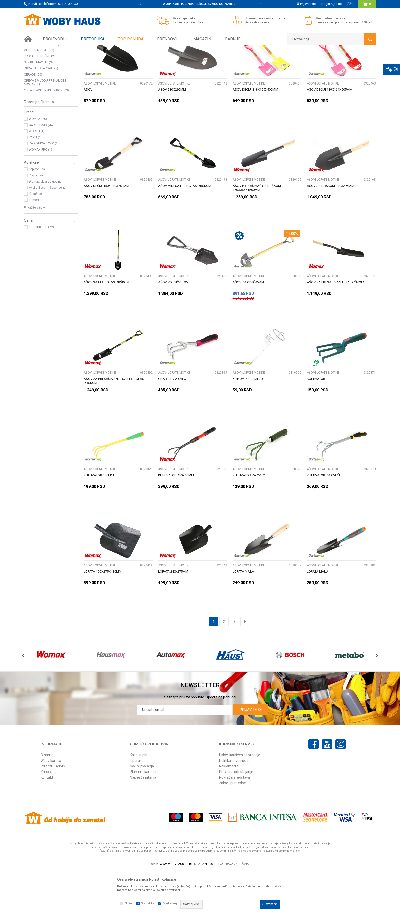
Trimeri (34, 245)
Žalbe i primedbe (232, 828)
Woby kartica (51, 805)
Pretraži (197, 58)
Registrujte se (331, 4)
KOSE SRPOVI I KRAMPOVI (45, 76)
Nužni (129, 903)
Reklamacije (229, 811)
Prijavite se (251, 755)
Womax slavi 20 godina (45, 226)
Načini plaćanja (142, 811)
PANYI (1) (35, 182)
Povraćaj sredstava (234, 822)
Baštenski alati (80, 49)
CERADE (33, 119)
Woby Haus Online (37, 49)
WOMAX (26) (38, 164)
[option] (143, 4)
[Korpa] (367, 6)
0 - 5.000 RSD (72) (41, 272)
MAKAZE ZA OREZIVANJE (45, 83)
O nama (47, 800)
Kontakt (47, 822)
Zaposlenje (49, 817)
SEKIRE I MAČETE (39, 107)
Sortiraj (249, 58)
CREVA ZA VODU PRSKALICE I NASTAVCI (45, 127)
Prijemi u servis (53, 811)
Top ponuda (37, 214)
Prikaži (322, 58)
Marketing (170, 903)
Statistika (147, 903)
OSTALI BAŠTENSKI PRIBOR (46, 135)
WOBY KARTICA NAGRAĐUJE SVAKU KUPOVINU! (257, 4)
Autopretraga (227, 58)
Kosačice (35, 238)
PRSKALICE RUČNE (40, 101)
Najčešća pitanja (143, 822)
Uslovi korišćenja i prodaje (239, 800)
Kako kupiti (138, 800)
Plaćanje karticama (145, 817)
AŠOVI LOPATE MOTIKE (43, 70)
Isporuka (137, 805)
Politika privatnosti (234, 805)
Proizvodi (60, 49)
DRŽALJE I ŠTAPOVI (41, 113)
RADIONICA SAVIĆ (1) (44, 188)
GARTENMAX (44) (41, 170)
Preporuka (36, 220)
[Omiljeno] (350, 4)
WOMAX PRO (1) (40, 194)
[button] (331, 39)
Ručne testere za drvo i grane (48, 89)
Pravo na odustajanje (236, 817)
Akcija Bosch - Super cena (47, 232)
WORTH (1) (36, 176)
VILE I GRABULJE (39, 95)
